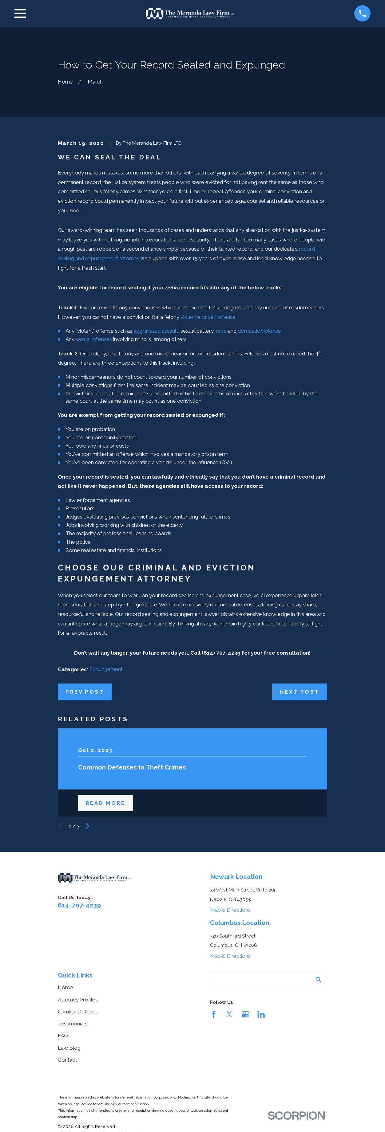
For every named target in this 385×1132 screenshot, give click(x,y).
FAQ (63, 1035)
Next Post (300, 692)
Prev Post (84, 692)
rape (221, 331)
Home (65, 987)
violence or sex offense (208, 317)
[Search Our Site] (318, 979)
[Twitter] (229, 1014)
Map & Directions (230, 910)
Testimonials (72, 1023)
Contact (67, 1060)
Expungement (106, 669)
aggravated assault (155, 331)
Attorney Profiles (78, 1000)
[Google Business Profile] (245, 1014)
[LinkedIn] (261, 1014)
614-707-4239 (79, 905)
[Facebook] (213, 1014)
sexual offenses (94, 339)
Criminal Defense (78, 1012)
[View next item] (88, 826)
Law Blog (69, 1048)
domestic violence (259, 331)
